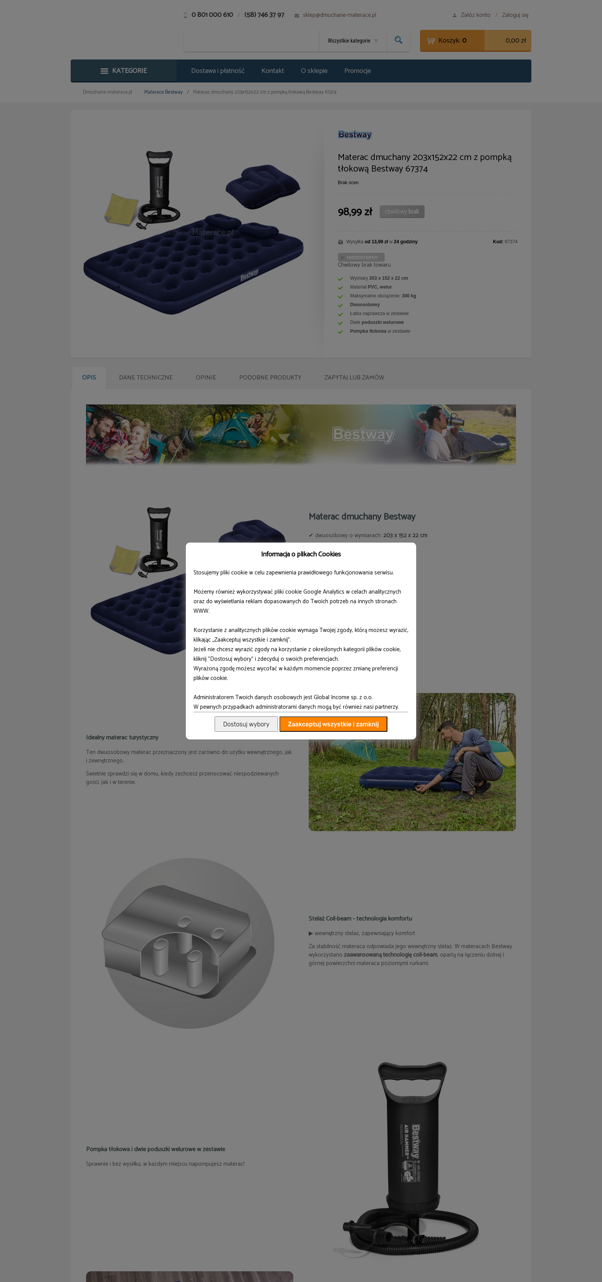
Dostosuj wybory (246, 724)
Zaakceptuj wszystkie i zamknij (333, 724)
